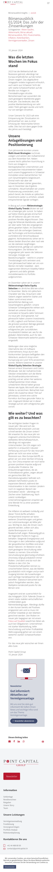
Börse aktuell (26, 32)
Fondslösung (8, 824)
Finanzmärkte (34, 35)
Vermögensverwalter (17, 40)
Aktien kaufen (27, 29)
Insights (24, 12)
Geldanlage (8, 796)
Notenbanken (23, 37)
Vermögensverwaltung (12, 821)
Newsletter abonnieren (23, 721)
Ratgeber (7, 802)
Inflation (12, 37)
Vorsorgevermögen (11, 826)
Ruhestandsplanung (11, 832)
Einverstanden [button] (10, 867)
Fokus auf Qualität (16, 621)
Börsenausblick (14, 12)
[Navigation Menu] (48, 3)
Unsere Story (8, 805)
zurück (33, 12)
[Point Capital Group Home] (21, 765)
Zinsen (31, 40)
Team (5, 808)
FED (25, 35)
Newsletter (11, 776)
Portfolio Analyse (10, 829)
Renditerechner (9, 799)
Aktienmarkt (13, 32)
